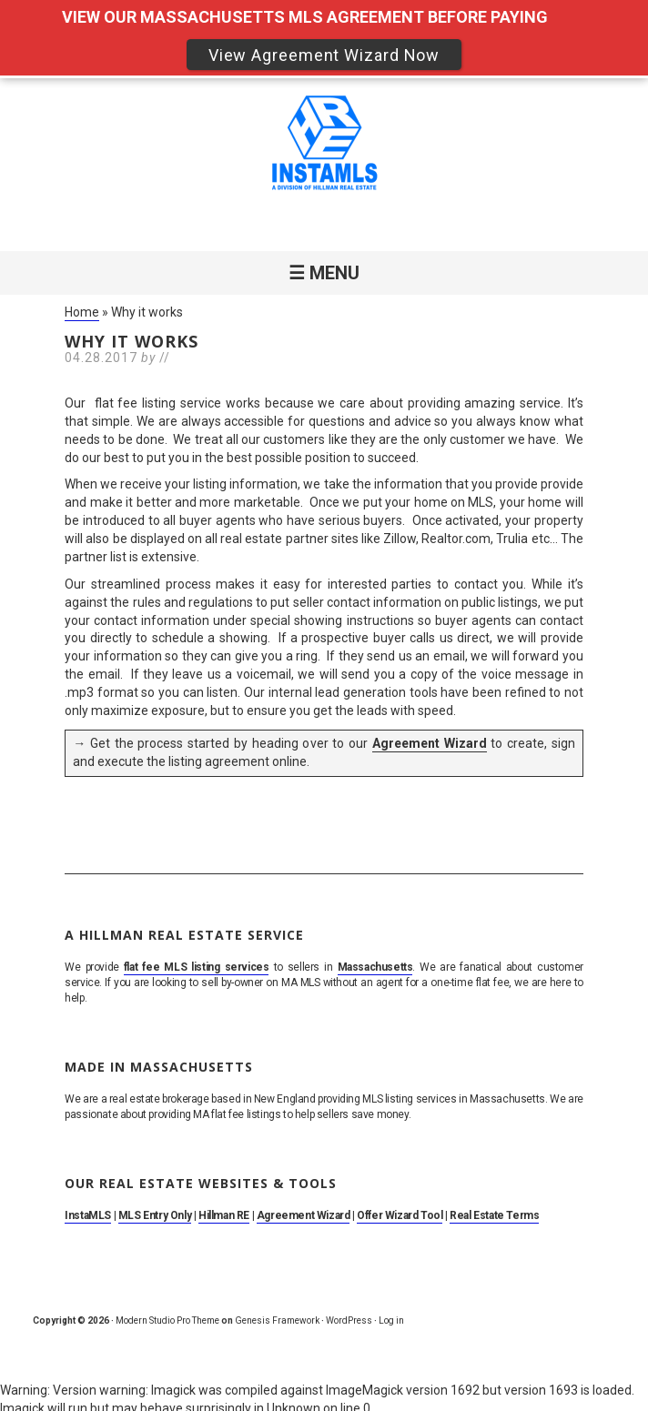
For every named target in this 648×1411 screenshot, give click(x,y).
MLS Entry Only (154, 1215)
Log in (391, 1320)
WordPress (349, 1320)
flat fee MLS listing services (196, 967)
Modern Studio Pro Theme (167, 1320)
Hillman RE (223, 1215)
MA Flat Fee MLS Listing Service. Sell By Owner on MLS (324, 146)
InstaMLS (88, 1215)
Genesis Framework (277, 1320)
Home (82, 312)
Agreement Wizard (429, 743)
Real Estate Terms (494, 1215)
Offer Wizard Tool (399, 1215)
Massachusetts (375, 967)
